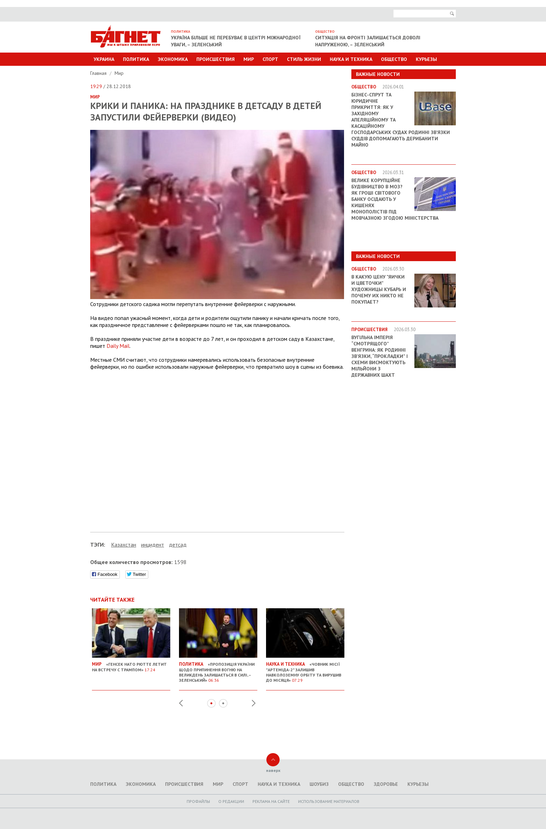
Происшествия (215, 59)
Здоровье (386, 784)
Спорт (270, 59)
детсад (178, 544)
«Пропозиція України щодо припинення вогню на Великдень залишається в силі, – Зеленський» (218, 669)
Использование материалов (328, 801)
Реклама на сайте (271, 801)
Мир (248, 59)
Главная (99, 73)
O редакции (231, 801)
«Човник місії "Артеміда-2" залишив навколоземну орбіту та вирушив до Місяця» (305, 669)
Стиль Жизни (304, 59)
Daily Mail (118, 345)
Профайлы (198, 801)
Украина (104, 59)
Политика (136, 59)
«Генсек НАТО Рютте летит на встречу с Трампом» (131, 664)
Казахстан (123, 544)
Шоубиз (319, 784)
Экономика (173, 59)
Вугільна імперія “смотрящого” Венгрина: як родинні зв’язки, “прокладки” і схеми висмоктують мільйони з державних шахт (379, 356)
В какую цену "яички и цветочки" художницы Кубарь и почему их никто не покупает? (378, 289)
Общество (394, 59)
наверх (273, 770)
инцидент (152, 544)
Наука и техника (351, 59)
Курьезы (426, 59)
